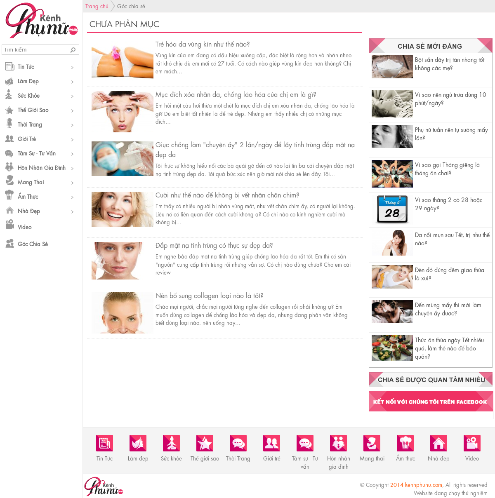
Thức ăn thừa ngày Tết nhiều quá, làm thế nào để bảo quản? (449, 347)
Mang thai (31, 181)
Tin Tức (26, 66)
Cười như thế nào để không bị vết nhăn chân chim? (227, 194)
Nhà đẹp (29, 210)
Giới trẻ (27, 138)
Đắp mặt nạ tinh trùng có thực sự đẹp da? (214, 244)
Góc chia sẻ (33, 243)
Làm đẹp (28, 80)
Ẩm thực (28, 196)
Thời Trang (30, 123)
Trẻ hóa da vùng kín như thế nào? (203, 43)
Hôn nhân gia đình (42, 167)
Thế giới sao (33, 109)
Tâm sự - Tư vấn (37, 152)
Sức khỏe (29, 95)
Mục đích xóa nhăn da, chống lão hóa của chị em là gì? (236, 93)
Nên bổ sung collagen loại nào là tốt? (210, 295)
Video (24, 226)
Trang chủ (96, 5)
